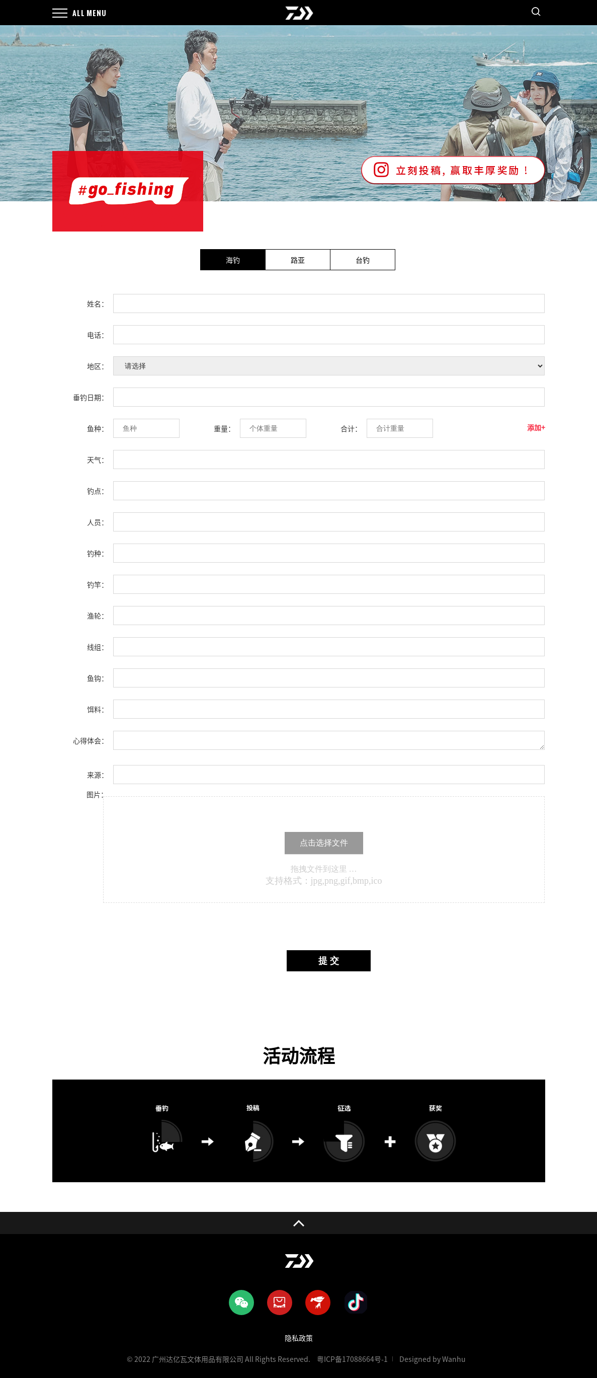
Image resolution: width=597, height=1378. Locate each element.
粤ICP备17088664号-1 (352, 1359)
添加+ (536, 427)
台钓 (363, 260)
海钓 (233, 260)
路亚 (298, 260)
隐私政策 (299, 1338)
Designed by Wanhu (432, 1359)
